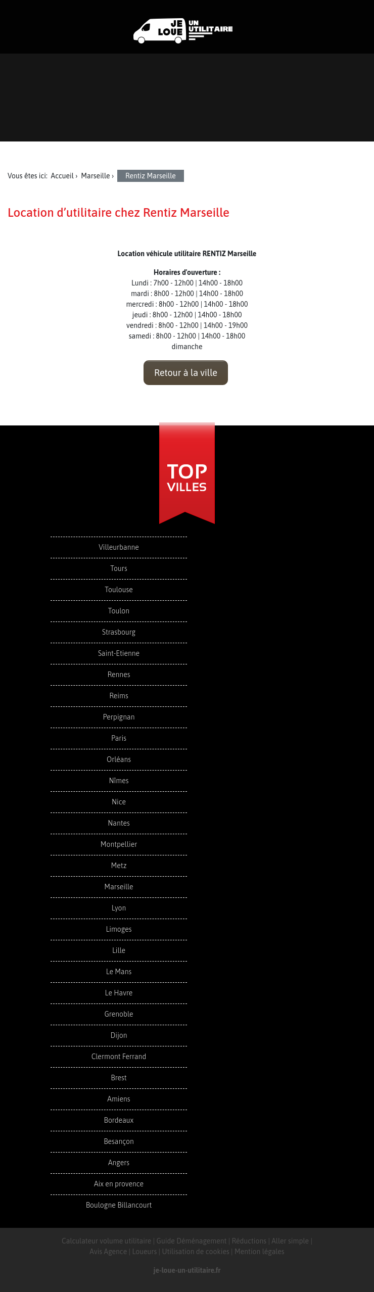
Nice (119, 802)
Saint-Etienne (118, 653)
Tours (118, 568)
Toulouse (119, 590)
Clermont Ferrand (119, 1056)
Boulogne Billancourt (119, 1205)
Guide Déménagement (192, 1241)
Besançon (119, 1141)
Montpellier (119, 844)
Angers (118, 1163)
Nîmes (119, 781)
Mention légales (260, 1252)
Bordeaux (119, 1120)
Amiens (118, 1099)
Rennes (118, 675)
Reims (118, 696)
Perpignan (119, 717)
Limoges (118, 929)
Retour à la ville (185, 372)
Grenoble (118, 1014)
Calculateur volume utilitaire (106, 1241)
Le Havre (119, 993)
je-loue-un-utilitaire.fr (187, 1270)
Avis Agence (108, 1252)
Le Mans (119, 972)
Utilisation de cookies (195, 1252)
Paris (118, 738)
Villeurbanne (119, 547)
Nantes (118, 823)
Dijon (118, 1035)
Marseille (118, 887)
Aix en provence (119, 1184)
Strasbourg (118, 632)
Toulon (118, 611)
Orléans (119, 759)
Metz (119, 866)
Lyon (119, 908)
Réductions (249, 1241)
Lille (118, 950)
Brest (118, 1078)
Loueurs (144, 1252)
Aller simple (290, 1241)
